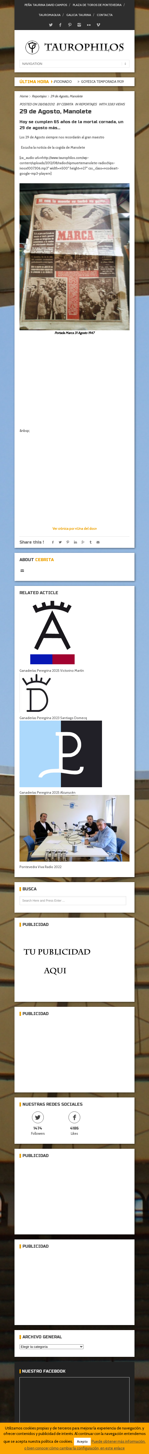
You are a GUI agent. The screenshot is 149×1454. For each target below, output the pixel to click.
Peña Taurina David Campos (45, 5)
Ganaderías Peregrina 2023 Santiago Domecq (53, 718)
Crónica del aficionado (54, 82)
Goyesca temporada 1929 (105, 82)
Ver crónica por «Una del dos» (74, 529)
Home (24, 96)
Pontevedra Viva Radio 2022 (41, 867)
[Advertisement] (57, 1052)
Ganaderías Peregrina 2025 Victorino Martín (52, 671)
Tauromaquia (49, 15)
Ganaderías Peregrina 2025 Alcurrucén (48, 792)
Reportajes (39, 96)
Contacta (104, 15)
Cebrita (67, 104)
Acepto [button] (82, 1441)
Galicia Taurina (78, 15)
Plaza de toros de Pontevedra (97, 5)
